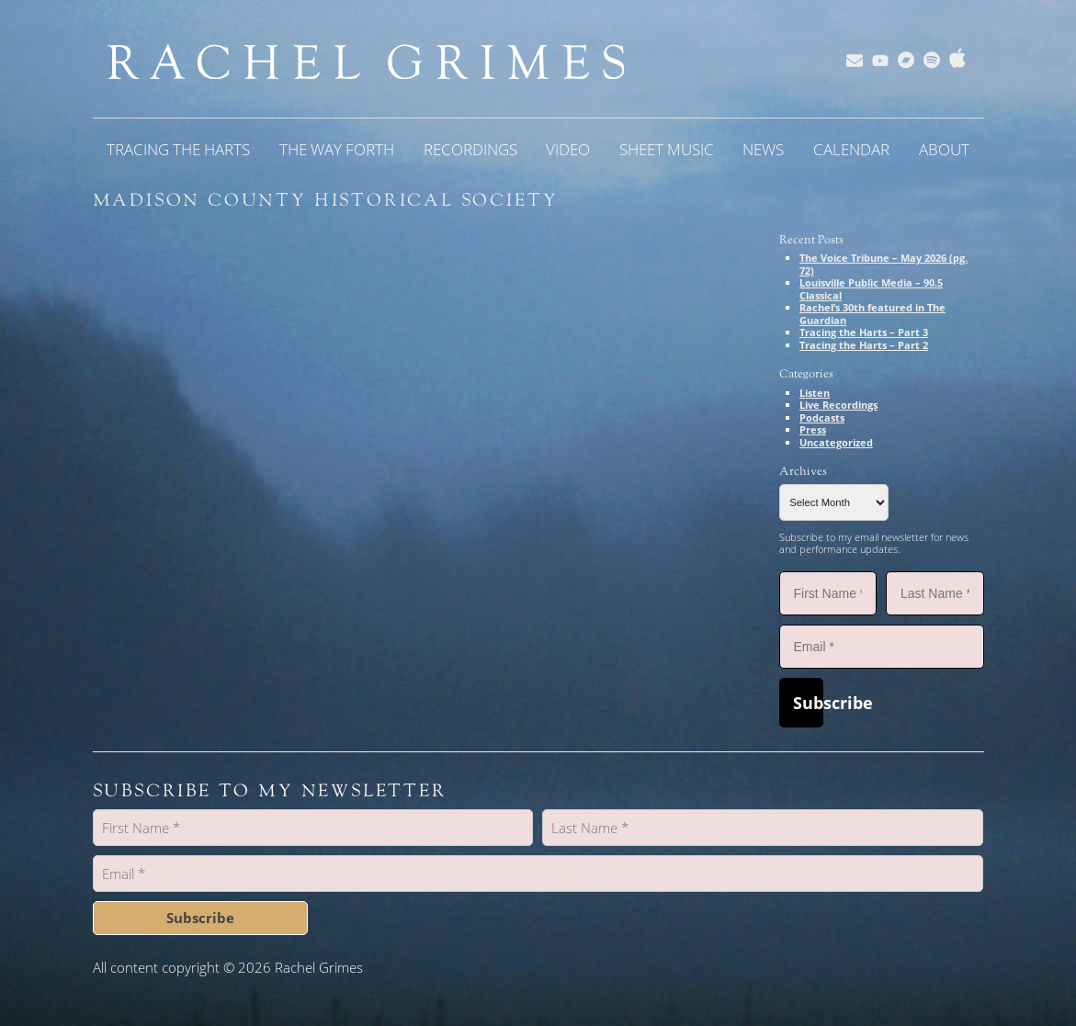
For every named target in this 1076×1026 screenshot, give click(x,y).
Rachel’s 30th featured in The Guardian (872, 313)
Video (568, 149)
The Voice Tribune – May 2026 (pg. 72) (883, 264)
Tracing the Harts (178, 149)
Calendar (851, 149)
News (763, 149)
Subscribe (808, 703)
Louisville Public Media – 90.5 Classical (871, 289)
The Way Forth (336, 149)
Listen (814, 393)
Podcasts (821, 417)
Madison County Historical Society (326, 200)
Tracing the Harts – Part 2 (863, 345)
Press (812, 429)
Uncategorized (836, 442)
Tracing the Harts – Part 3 (863, 332)
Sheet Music (666, 149)
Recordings (470, 149)
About (944, 149)
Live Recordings (838, 405)
